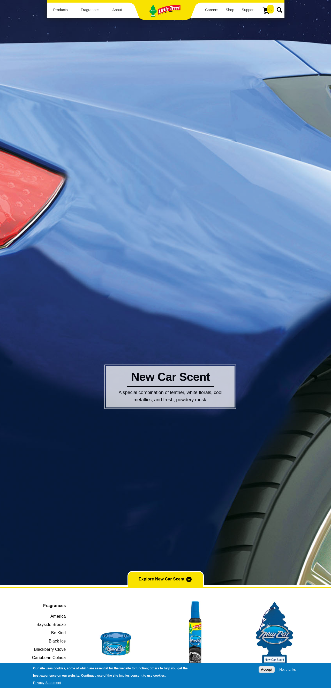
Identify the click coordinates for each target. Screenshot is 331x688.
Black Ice (57, 641)
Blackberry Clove (50, 649)
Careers (211, 10)
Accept (266, 670)
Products (60, 10)
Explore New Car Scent (165, 579)
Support (248, 10)
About (117, 10)
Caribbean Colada (49, 657)
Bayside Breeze (51, 624)
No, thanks (287, 670)
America (58, 616)
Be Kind (58, 633)
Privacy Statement (47, 683)
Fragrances (90, 10)
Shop (230, 10)
